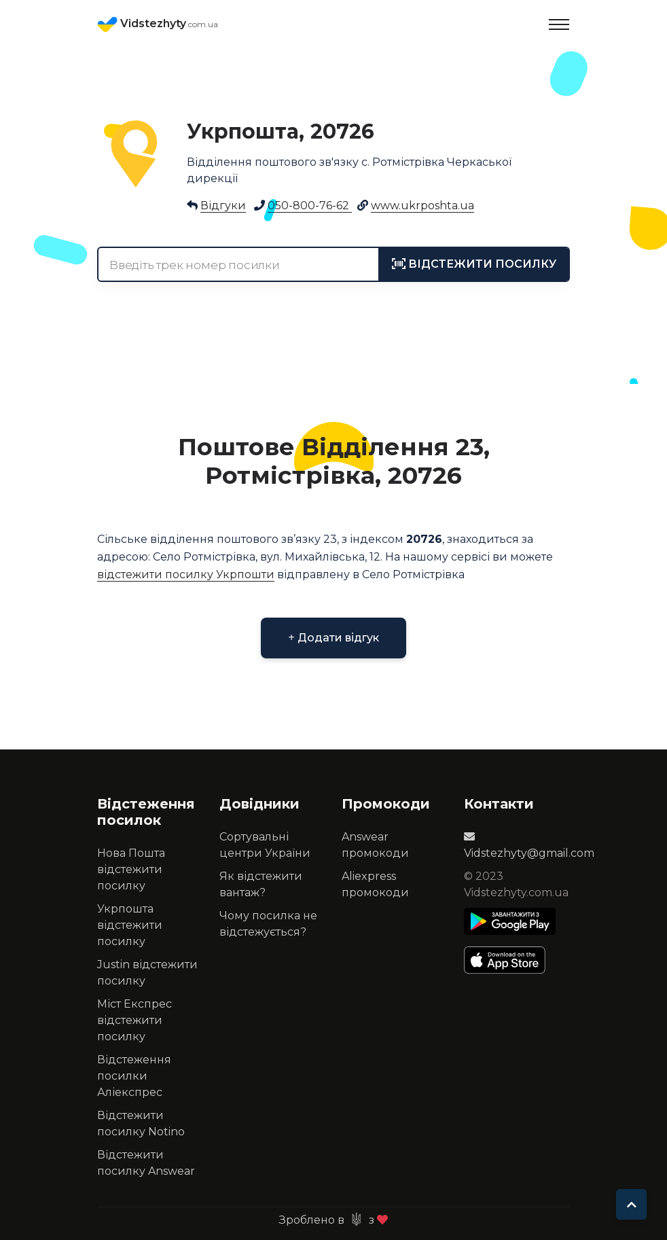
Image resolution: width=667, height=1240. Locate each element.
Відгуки (223, 205)
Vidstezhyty (157, 24)
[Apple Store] (510, 960)
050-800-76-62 (310, 205)
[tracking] (474, 264)
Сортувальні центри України (264, 845)
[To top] (631, 1204)
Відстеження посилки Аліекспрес (134, 1076)
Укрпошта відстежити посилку (129, 925)
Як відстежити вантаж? (260, 884)
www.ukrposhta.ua (422, 205)
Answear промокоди (375, 845)
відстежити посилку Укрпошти (185, 574)
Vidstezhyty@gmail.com (529, 845)
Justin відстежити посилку (147, 972)
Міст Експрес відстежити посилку (134, 1020)
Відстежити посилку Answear (146, 1162)
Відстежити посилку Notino (141, 1123)
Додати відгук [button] (333, 637)
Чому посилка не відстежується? (268, 923)
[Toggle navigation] (559, 24)
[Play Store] (510, 921)
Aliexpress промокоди (375, 884)
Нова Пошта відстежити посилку (131, 869)
